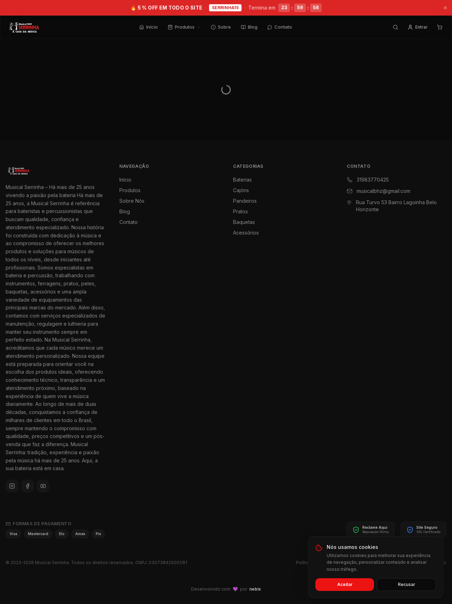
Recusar (406, 584)
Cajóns (241, 190)
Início (148, 27)
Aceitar (344, 584)
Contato (279, 27)
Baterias (242, 180)
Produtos (184, 27)
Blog (249, 27)
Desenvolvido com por (226, 589)
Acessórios (246, 233)
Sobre (221, 27)
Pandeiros (245, 201)
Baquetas (244, 222)
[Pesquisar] (395, 27)
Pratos (240, 211)
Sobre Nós (131, 201)
